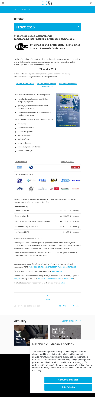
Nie (75, 306)
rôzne (60, 278)
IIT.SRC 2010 (25, 27)
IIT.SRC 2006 (62, 267)
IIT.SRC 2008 (42, 267)
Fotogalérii (18, 278)
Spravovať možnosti (68, 380)
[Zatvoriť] (3, 3)
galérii (63, 283)
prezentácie (42, 278)
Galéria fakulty (57, 271)
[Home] (15, 9)
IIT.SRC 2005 (71, 267)
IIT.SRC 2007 (52, 267)
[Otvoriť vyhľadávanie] (91, 3)
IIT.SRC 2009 (33, 267)
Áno (62, 306)
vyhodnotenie (52, 278)
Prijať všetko (68, 387)
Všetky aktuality (69, 321)
